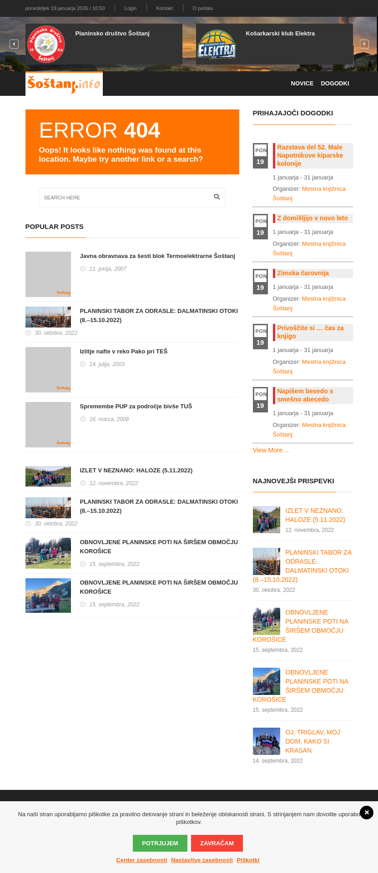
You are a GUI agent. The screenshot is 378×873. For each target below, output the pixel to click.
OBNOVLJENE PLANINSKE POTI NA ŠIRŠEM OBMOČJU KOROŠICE (159, 547)
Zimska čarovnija (303, 273)
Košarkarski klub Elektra (280, 33)
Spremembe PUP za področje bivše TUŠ (136, 406)
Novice (302, 83)
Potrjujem (160, 843)
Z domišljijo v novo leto (312, 218)
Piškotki (248, 860)
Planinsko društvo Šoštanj (113, 33)
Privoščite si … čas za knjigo (310, 332)
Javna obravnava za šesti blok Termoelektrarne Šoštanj (158, 256)
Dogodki (335, 83)
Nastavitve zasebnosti (202, 860)
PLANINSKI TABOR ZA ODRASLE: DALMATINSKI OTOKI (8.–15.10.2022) (159, 315)
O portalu (202, 8)
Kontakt (164, 8)
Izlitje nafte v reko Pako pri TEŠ (124, 351)
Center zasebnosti (141, 860)
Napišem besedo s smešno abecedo (305, 395)
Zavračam (216, 843)
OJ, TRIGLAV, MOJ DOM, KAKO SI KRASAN (313, 741)
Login (130, 8)
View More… (271, 450)
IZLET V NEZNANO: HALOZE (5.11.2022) (136, 470)
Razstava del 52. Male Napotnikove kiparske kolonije (310, 155)
